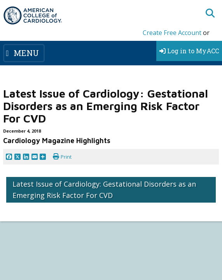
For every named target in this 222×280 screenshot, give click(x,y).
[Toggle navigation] (24, 53)
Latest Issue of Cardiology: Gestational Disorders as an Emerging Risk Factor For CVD (104, 189)
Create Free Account (172, 32)
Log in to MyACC (189, 51)
